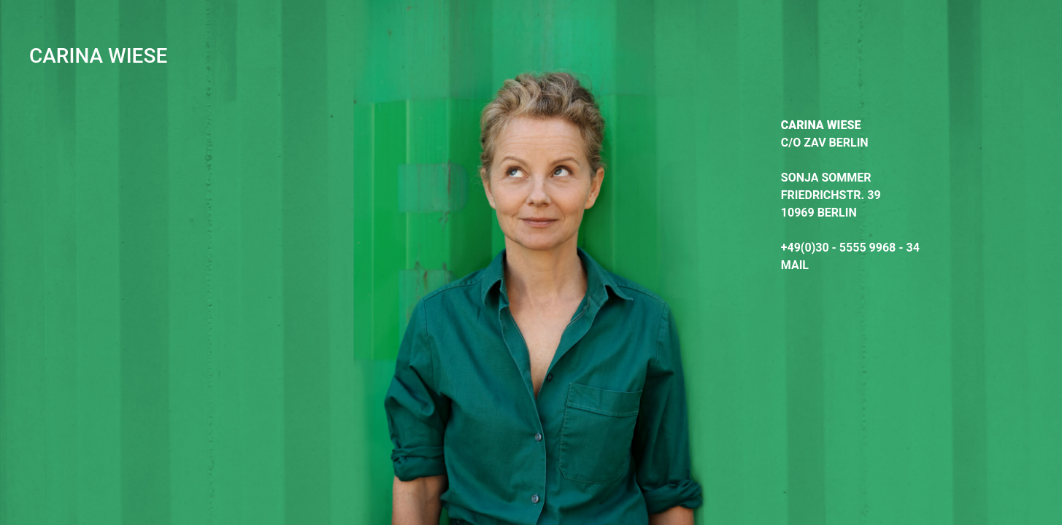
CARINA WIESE (98, 56)
